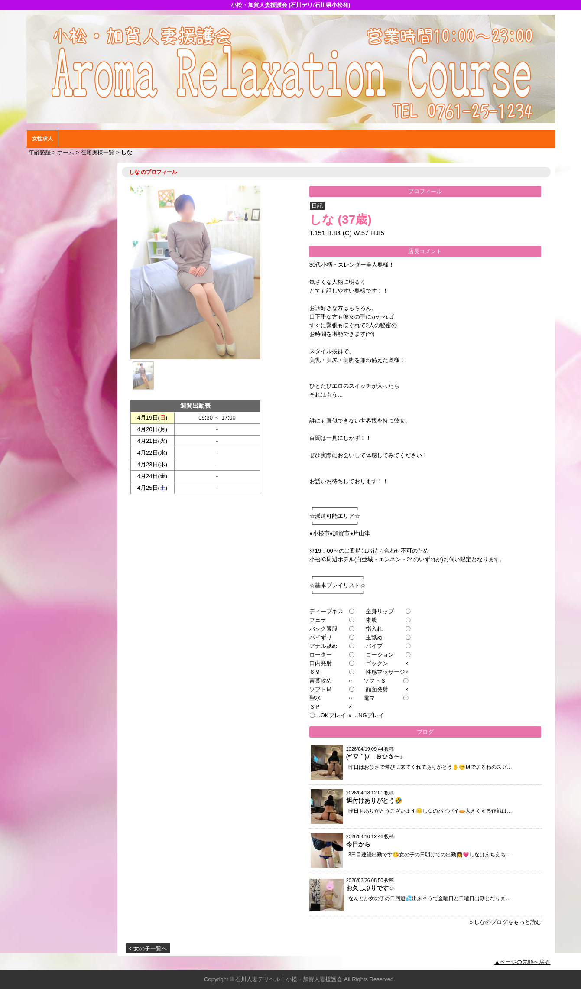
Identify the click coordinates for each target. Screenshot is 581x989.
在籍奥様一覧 (97, 152)
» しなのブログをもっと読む (506, 922)
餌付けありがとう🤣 (374, 800)
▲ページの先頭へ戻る (522, 962)
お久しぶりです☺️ (370, 888)
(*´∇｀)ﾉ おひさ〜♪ (374, 756)
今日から (358, 844)
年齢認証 (40, 152)
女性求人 (42, 139)
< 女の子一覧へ (148, 948)
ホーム (65, 152)
